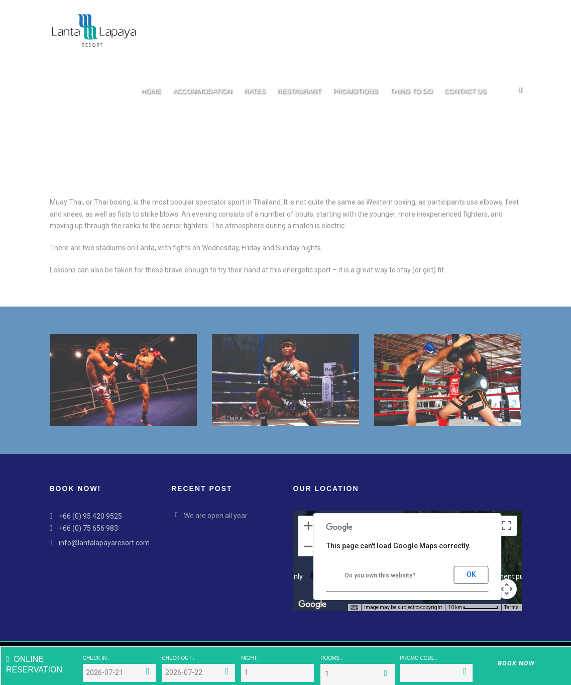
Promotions (355, 90)
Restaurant (299, 90)
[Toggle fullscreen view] (507, 526)
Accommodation (202, 90)
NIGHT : (250, 658)
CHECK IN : (96, 658)
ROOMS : (331, 658)
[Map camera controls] (507, 589)
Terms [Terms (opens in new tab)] (511, 607)
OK (471, 574)
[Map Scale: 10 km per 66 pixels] (473, 607)
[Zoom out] (308, 546)
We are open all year (216, 516)
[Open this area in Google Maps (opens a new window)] (312, 604)
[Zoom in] (308, 526)
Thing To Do (411, 90)
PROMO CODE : (418, 658)
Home (151, 90)
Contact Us (465, 90)
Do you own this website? (380, 575)
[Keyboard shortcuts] (354, 607)
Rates (254, 90)
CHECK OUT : (178, 658)
